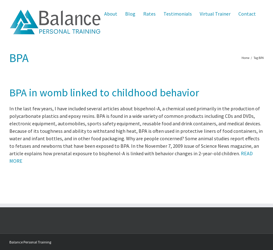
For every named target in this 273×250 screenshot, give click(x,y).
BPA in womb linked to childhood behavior (104, 92)
